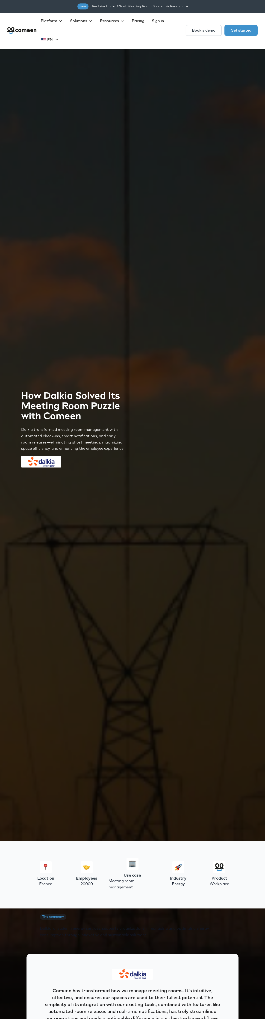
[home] (22, 30)
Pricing (138, 21)
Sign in (158, 21)
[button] (51, 21)
